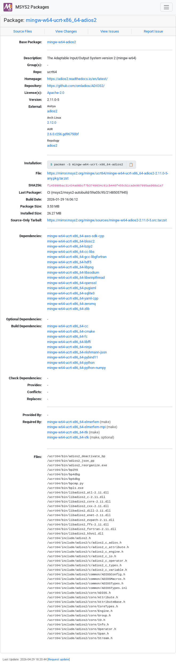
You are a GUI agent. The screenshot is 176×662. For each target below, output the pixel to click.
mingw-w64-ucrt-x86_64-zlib (68, 309)
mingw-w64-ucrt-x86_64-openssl (71, 283)
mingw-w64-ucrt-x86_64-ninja (69, 347)
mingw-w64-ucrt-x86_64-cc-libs (71, 252)
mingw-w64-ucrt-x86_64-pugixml (71, 288)
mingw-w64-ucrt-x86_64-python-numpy (76, 368)
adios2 (52, 111)
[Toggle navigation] (166, 7)
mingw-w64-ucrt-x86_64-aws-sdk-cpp (75, 236)
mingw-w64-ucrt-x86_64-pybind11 (72, 357)
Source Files (22, 31)
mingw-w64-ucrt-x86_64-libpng (70, 267)
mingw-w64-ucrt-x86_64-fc (67, 336)
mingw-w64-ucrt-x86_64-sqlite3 (71, 293)
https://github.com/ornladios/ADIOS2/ (76, 86)
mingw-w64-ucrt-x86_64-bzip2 (69, 246)
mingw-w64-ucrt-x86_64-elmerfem (73, 422)
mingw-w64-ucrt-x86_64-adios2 (61, 20)
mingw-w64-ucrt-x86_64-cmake (71, 331)
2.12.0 (51, 123)
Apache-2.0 (55, 93)
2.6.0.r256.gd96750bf (63, 134)
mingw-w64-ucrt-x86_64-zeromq (71, 304)
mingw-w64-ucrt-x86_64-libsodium (73, 272)
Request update (58, 659)
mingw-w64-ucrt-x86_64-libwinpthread (76, 278)
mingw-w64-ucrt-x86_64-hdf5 (69, 262)
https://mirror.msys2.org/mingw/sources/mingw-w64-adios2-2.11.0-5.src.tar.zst (107, 220)
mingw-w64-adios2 (61, 42)
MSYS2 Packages (26, 7)
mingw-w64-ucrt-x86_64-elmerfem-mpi (76, 427)
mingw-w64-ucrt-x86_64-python (71, 363)
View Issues (109, 31)
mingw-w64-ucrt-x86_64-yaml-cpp (72, 298)
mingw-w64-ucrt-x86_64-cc (67, 326)
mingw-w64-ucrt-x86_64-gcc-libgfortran (77, 257)
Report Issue (153, 31)
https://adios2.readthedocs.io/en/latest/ (77, 79)
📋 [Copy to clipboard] (131, 165)
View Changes (66, 31)
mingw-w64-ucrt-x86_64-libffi (69, 342)
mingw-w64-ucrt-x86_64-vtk (68, 437)
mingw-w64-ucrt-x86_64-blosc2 (71, 241)
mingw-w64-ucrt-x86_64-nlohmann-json (77, 352)
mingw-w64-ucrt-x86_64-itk (67, 432)
